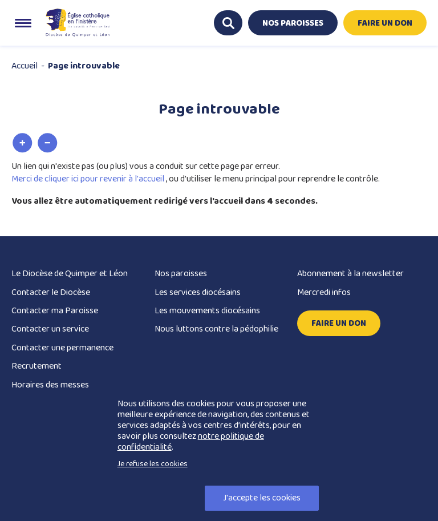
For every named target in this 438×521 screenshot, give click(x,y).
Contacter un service (50, 329)
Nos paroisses (181, 273)
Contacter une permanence (62, 348)
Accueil (24, 66)
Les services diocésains (198, 292)
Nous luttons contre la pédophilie (216, 329)
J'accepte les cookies (262, 498)
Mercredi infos (324, 292)
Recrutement (36, 366)
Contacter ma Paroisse (54, 311)
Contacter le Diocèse (50, 292)
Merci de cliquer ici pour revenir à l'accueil (88, 179)
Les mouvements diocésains (207, 311)
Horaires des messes (50, 385)
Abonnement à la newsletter (350, 273)
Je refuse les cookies (152, 464)
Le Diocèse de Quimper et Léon (69, 273)
